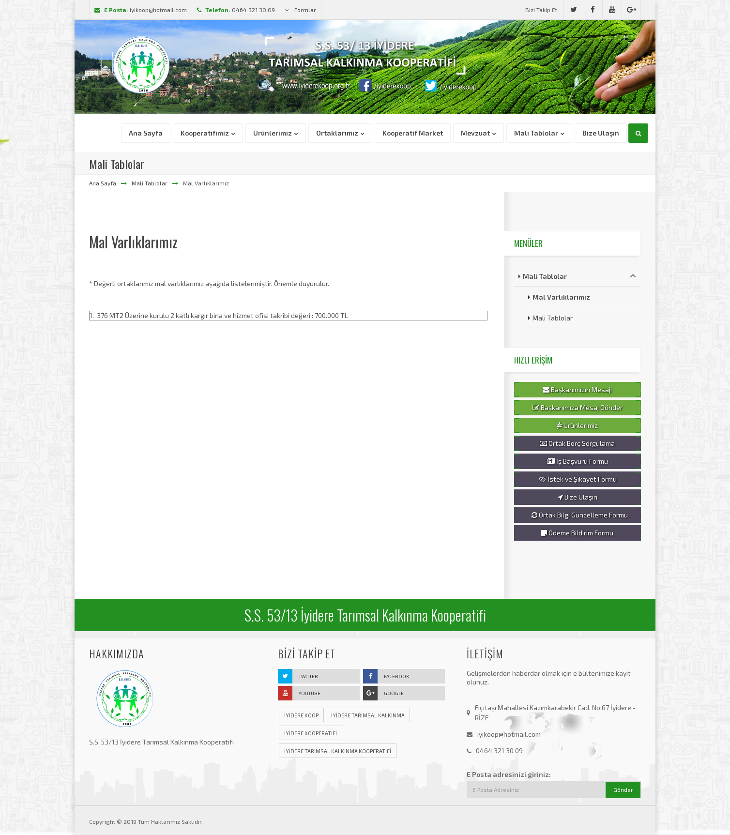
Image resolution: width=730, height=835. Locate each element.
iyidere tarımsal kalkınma (368, 715)
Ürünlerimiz (577, 425)
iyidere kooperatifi (310, 733)
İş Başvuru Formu (577, 461)
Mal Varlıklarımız (561, 297)
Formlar (300, 9)
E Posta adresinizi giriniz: (509, 774)
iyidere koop (301, 715)
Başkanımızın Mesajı (577, 390)
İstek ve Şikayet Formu (577, 479)
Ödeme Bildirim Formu (577, 533)
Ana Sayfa (102, 183)
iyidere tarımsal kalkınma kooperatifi (337, 751)
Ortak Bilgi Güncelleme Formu (580, 515)
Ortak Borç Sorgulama (577, 443)
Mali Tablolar (149, 183)
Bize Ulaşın (577, 497)
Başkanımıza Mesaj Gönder (577, 407)
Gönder (623, 790)
